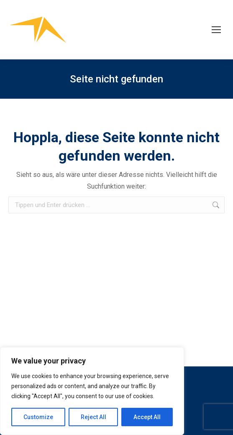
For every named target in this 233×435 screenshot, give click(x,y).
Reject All (93, 417)
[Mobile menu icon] (216, 29)
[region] (92, 391)
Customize (38, 417)
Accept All (147, 417)
